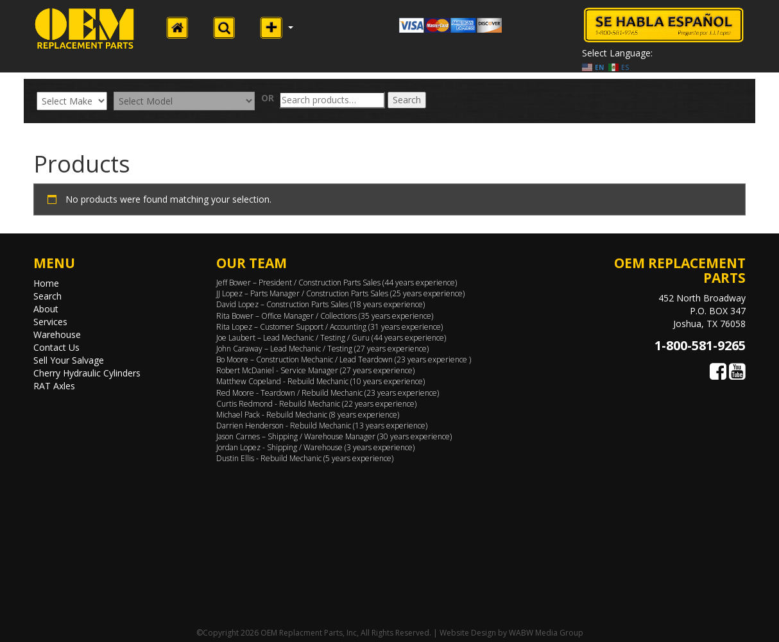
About (45, 309)
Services (50, 322)
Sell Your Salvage (68, 360)
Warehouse (57, 334)
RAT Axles (54, 386)
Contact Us (56, 347)
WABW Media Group (546, 632)
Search (407, 100)
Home (46, 283)
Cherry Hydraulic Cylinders (87, 373)
